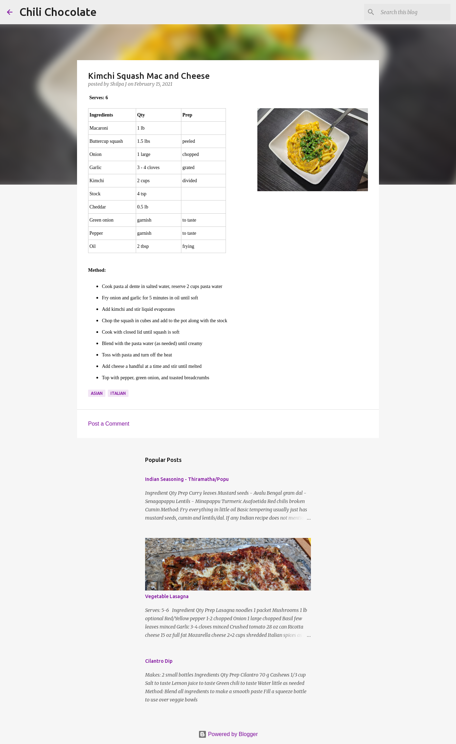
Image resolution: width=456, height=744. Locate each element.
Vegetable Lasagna (167, 596)
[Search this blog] (414, 12)
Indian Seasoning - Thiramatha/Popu (187, 479)
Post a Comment (108, 424)
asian (97, 393)
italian (118, 393)
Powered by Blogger (228, 734)
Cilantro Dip (158, 661)
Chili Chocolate (58, 12)
